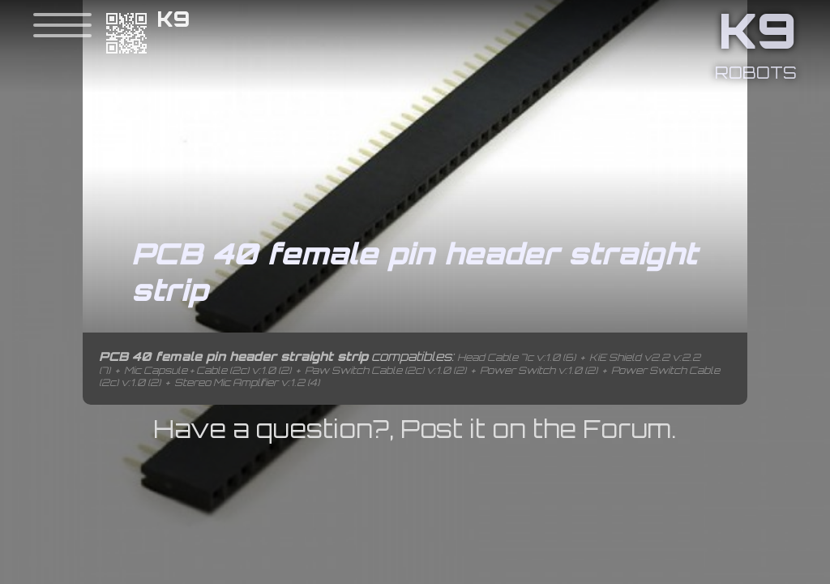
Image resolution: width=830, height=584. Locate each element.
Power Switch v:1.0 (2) (538, 370)
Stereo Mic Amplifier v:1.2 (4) (246, 382)
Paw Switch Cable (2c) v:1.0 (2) (385, 370)
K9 (173, 19)
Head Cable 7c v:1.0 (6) (516, 357)
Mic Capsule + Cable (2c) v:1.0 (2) (207, 370)
